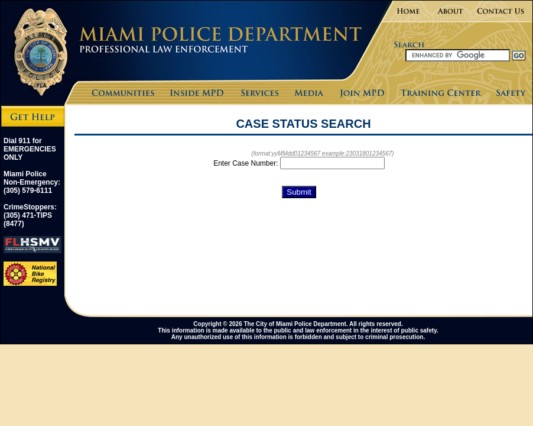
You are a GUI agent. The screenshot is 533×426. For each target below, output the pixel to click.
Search (388, 55)
